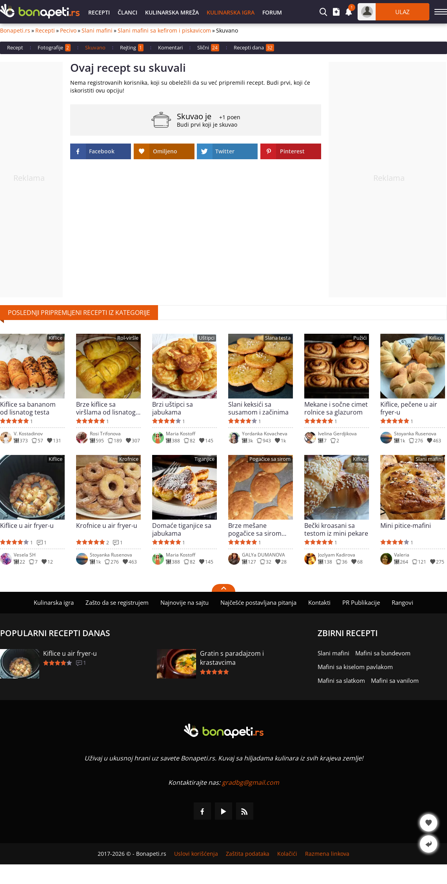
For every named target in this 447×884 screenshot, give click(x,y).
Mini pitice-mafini (405, 526)
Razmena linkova (327, 854)
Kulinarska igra (230, 12)
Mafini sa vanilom (395, 680)
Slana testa (278, 338)
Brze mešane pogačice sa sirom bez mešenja (255, 529)
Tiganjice (204, 459)
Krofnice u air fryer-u (106, 526)
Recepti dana (254, 47)
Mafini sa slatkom (341, 680)
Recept (15, 47)
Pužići (360, 338)
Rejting (132, 47)
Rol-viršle (127, 338)
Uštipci (206, 338)
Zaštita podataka (247, 854)
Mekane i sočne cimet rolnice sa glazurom (336, 408)
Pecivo (68, 30)
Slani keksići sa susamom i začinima (258, 408)
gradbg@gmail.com (250, 782)
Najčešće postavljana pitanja (258, 602)
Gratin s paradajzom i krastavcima (232, 658)
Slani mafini (97, 30)
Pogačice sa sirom (270, 459)
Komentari (170, 47)
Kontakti (319, 602)
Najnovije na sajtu (184, 602)
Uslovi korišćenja (196, 854)
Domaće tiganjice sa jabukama (181, 529)
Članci (127, 12)
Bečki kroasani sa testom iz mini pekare (336, 529)
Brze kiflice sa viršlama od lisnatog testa (106, 408)
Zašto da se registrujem (117, 602)
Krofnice (128, 459)
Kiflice (55, 338)
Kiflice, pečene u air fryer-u (408, 408)
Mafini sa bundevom (383, 653)
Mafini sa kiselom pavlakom (355, 667)
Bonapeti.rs (15, 30)
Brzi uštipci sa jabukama (172, 408)
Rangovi (402, 602)
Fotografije (54, 47)
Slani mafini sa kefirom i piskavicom (164, 30)
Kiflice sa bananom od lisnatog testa (28, 408)
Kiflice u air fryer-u (27, 526)
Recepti (99, 12)
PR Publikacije (361, 602)
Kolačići (287, 854)
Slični (208, 47)
